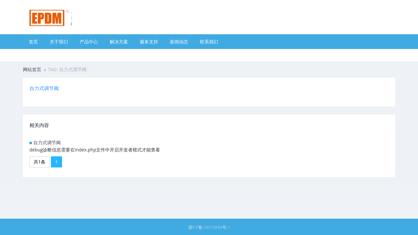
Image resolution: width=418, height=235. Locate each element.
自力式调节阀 (47, 142)
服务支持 (149, 42)
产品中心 (89, 42)
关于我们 (59, 42)
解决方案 (119, 42)
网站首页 (32, 69)
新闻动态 (179, 42)
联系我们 (209, 42)
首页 (33, 42)
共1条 (39, 162)
